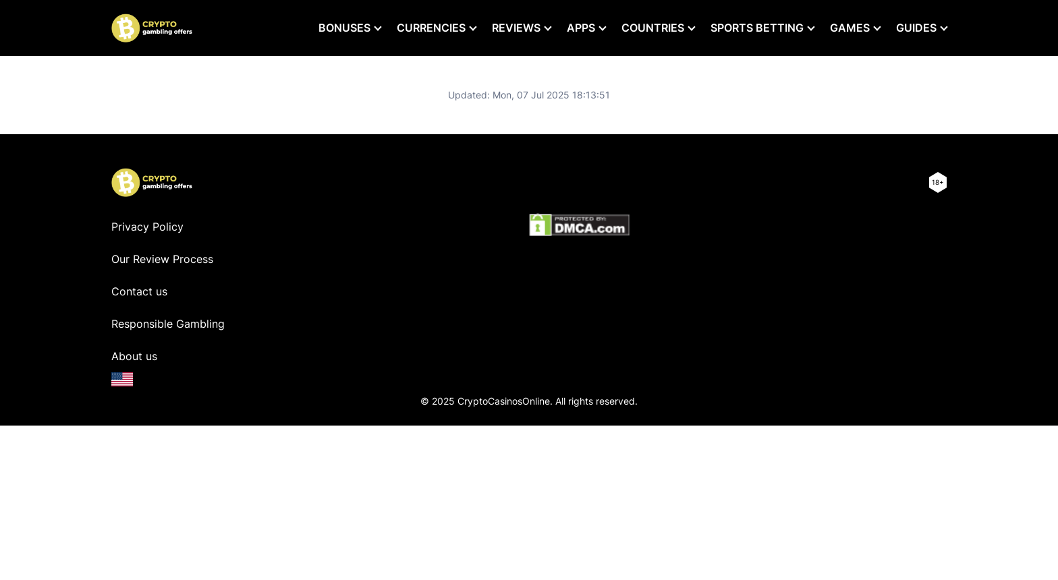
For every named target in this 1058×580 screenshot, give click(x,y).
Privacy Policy (147, 226)
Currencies (431, 27)
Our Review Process (162, 259)
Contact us (139, 291)
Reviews (516, 27)
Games (850, 27)
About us (134, 356)
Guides (916, 27)
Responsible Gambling (168, 323)
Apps (581, 27)
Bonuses (344, 27)
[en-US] (122, 379)
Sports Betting (757, 27)
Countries (652, 27)
